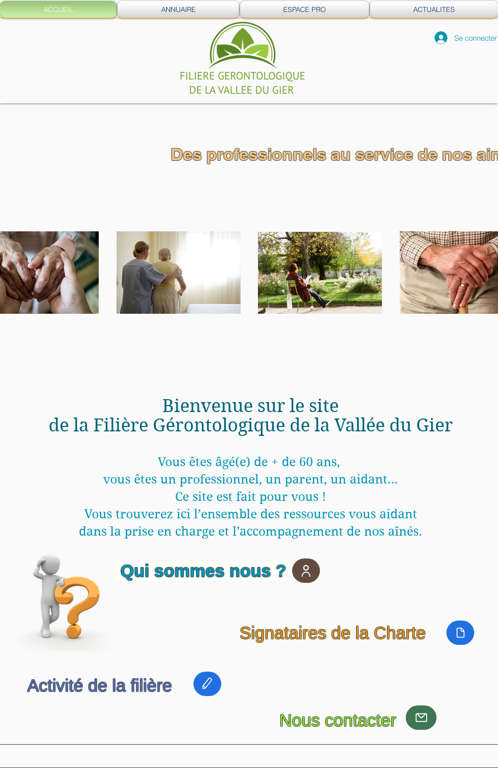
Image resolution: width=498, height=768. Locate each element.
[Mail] (421, 717)
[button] (178, 9)
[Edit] (207, 684)
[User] (306, 571)
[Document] (460, 633)
